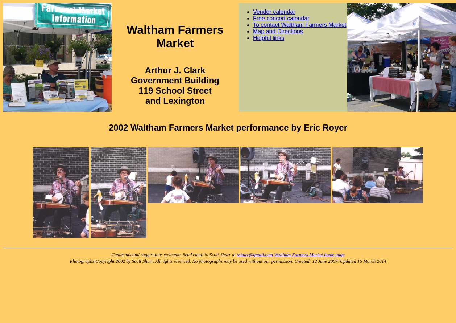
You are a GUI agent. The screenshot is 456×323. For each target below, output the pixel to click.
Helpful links (268, 38)
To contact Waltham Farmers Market (299, 25)
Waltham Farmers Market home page (309, 254)
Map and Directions (278, 31)
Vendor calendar (274, 12)
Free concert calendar (281, 18)
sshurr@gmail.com (255, 254)
